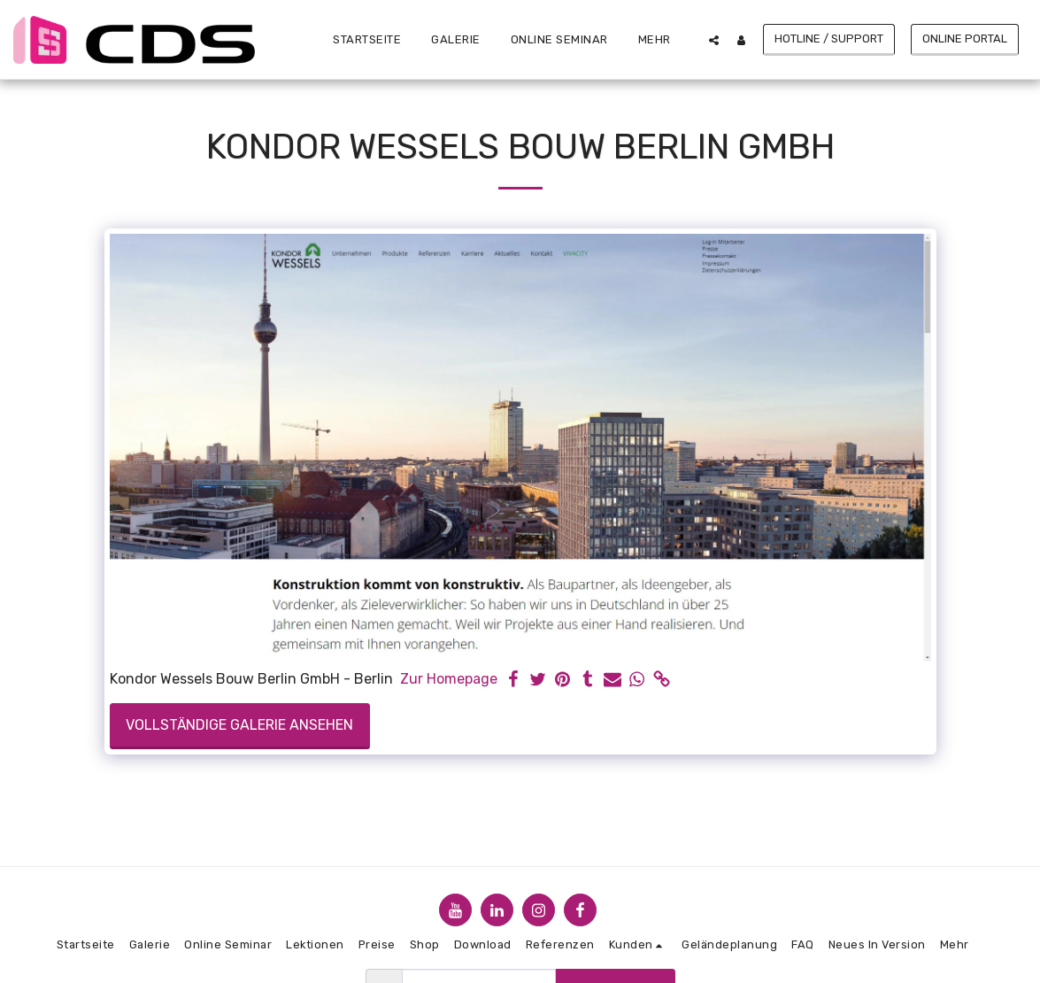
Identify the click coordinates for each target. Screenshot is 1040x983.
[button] (714, 40)
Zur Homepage (448, 678)
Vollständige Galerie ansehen (239, 724)
